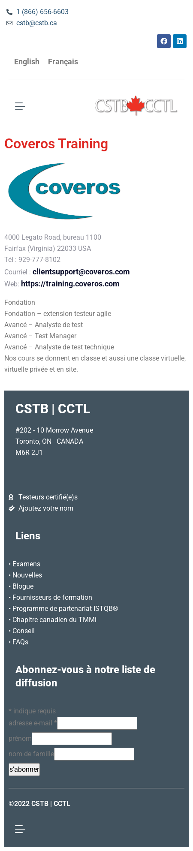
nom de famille (31, 754)
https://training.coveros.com (70, 284)
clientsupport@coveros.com (81, 272)
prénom (20, 738)
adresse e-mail (33, 723)
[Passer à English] (27, 62)
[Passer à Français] (63, 62)
